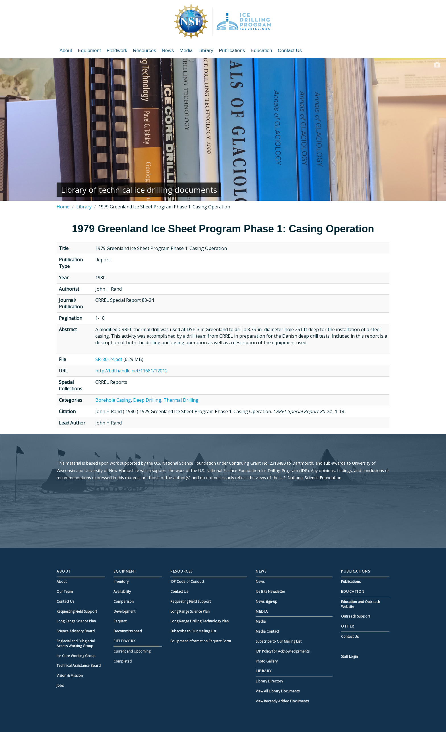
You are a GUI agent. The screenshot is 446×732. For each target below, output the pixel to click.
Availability (122, 591)
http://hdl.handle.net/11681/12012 (131, 371)
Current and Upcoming (131, 651)
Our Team (65, 591)
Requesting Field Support (77, 611)
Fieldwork (117, 50)
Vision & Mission (70, 675)
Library (206, 50)
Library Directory (269, 681)
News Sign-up (266, 601)
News (168, 50)
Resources (144, 50)
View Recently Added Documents (282, 701)
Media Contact (267, 631)
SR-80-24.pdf (108, 359)
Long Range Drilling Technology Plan (199, 621)
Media (186, 50)
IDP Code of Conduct (187, 581)
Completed (122, 661)
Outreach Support (355, 616)
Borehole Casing (113, 400)
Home (63, 207)
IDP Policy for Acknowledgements (282, 651)
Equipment (89, 50)
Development (124, 611)
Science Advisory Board (76, 631)
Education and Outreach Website (360, 604)
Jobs (60, 685)
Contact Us (290, 50)
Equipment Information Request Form (200, 641)
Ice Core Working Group (76, 655)
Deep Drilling (147, 400)
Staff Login (349, 656)
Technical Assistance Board (79, 665)
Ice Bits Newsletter (270, 591)
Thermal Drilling (181, 400)
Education (261, 50)
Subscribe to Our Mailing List (193, 631)
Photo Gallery (267, 661)
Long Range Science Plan (76, 621)
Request (120, 621)
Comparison (123, 601)
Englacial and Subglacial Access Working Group (76, 643)
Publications (232, 50)
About (65, 50)
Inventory (121, 581)
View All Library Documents (278, 691)
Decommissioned (127, 631)
